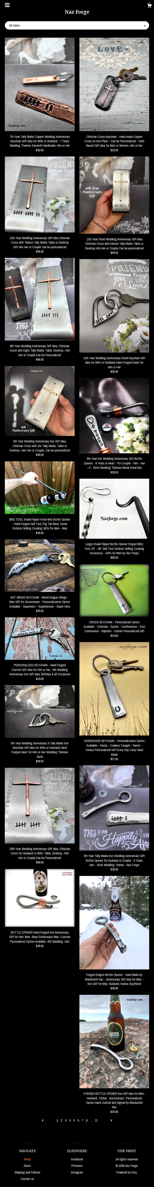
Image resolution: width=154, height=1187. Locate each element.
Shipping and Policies (27, 1172)
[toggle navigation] (7, 5)
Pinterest (77, 1165)
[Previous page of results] (43, 1120)
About (27, 1165)
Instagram (77, 1172)
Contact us (27, 1179)
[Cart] (149, 6)
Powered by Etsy (127, 1172)
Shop (27, 1159)
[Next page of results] (111, 1120)
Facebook (77, 1159)
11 (96, 1120)
